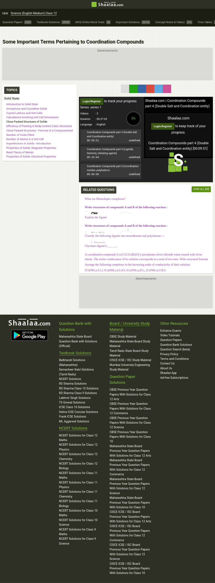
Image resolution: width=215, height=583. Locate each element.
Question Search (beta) (175, 340)
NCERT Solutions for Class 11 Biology (78, 495)
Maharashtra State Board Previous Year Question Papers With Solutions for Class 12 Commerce (130, 458)
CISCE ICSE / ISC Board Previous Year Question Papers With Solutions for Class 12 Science (130, 543)
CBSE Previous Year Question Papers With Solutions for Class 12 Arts (130, 385)
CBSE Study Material (123, 328)
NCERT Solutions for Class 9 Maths (77, 523)
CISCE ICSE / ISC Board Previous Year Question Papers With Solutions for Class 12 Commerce (130, 524)
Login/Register (163, 117)
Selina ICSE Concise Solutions (78, 403)
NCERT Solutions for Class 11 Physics (78, 476)
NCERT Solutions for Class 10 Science (78, 514)
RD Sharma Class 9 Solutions (78, 384)
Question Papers (171, 331)
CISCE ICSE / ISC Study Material (130, 351)
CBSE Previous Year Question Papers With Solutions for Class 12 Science (130, 413)
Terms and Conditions (174, 350)
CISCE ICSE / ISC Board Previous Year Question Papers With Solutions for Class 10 (130, 559)
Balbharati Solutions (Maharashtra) (72, 354)
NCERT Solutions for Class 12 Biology (78, 457)
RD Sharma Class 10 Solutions (79, 379)
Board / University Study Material (130, 318)
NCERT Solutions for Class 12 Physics (78, 438)
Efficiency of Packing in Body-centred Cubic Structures (39, 116)
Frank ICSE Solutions (72, 408)
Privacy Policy (169, 345)
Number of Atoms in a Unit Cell (25, 129)
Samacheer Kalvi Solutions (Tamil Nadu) (76, 363)
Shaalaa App (168, 364)
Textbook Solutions (75, 344)
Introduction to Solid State (22, 94)
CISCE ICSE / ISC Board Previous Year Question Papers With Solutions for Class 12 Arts (130, 508)
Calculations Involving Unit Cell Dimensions (32, 107)
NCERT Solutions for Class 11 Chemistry (78, 485)
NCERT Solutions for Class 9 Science (77, 532)
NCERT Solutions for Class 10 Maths (78, 504)
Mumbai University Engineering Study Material (130, 359)
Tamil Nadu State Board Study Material (129, 344)
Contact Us (167, 354)
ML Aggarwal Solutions (74, 412)
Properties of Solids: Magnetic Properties (31, 138)
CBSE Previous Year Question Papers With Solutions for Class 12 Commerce (130, 399)
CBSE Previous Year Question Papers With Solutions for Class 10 (130, 428)
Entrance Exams (170, 322)
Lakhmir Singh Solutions (75, 389)
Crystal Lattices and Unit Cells (24, 103)
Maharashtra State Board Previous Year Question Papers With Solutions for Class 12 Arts (130, 442)
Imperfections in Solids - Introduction (28, 134)
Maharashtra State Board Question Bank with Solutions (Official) (78, 332)
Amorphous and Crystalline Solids (26, 99)
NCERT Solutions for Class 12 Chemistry (78, 448)
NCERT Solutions (70, 370)
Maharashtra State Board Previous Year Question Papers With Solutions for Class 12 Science (130, 477)
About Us (166, 359)
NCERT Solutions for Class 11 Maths (78, 467)
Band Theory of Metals (20, 142)
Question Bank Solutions (176, 336)
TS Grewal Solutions (72, 394)
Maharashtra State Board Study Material (130, 335)
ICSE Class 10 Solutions (74, 398)
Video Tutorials (170, 326)
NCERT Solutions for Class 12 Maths (78, 429)
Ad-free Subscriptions (174, 369)
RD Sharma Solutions (73, 375)
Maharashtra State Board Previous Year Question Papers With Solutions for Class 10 (130, 493)
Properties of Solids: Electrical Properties (31, 147)
